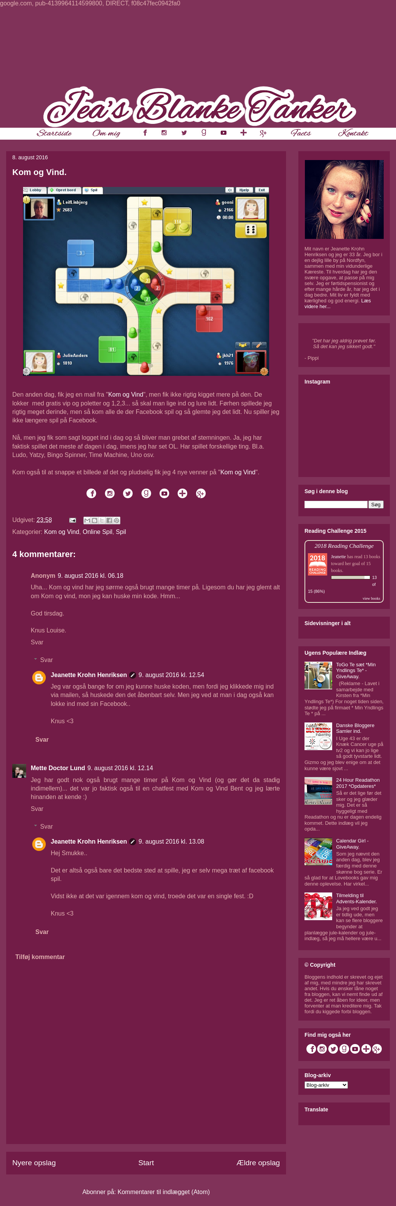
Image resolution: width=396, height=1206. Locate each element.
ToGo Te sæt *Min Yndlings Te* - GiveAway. (356, 670)
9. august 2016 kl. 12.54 (171, 675)
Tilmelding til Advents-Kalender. (356, 898)
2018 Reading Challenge (344, 545)
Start (146, 1163)
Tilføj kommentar (40, 957)
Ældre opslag (258, 1163)
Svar (37, 642)
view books (371, 598)
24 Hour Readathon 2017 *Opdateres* (357, 783)
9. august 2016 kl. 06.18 (90, 575)
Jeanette (338, 556)
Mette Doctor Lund (58, 768)
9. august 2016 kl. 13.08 (171, 841)
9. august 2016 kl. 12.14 (120, 768)
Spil (121, 532)
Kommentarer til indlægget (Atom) (164, 1192)
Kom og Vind (125, 394)
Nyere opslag (34, 1163)
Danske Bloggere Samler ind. (355, 728)
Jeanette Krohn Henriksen (89, 675)
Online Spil (97, 532)
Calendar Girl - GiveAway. (352, 844)
